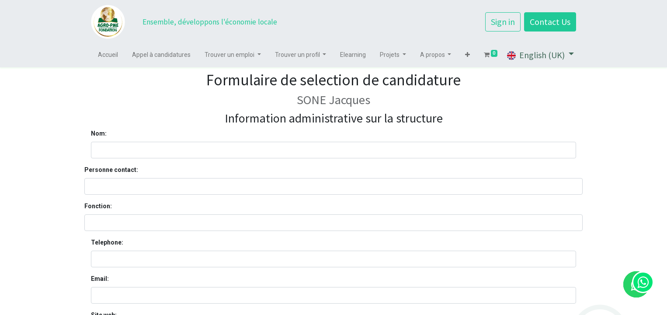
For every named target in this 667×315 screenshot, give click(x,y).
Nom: (99, 133)
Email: (100, 278)
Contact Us (550, 21)
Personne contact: (111, 169)
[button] (467, 55)
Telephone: (107, 242)
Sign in (503, 21)
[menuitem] (108, 55)
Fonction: (98, 206)
